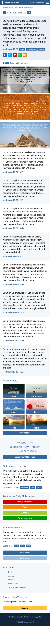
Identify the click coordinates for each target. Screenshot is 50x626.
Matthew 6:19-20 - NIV (13, 172)
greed (22, 49)
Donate (25, 608)
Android (25, 512)
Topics (32, 3)
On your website (25, 518)
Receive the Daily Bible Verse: (18, 496)
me (8, 601)
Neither (33, 451)
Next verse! (25, 552)
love (22, 546)
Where (25, 451)
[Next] (29, 12)
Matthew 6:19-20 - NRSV (13, 284)
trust (16, 546)
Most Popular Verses (17, 587)
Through (35, 447)
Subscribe (40, 3)
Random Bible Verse (13, 527)
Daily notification (25, 501)
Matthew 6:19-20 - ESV (13, 200)
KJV (6, 63)
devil (32, 488)
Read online (19, 63)
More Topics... (25, 432)
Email (25, 507)
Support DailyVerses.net (16, 597)
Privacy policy (37, 617)
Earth (31, 442)
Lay (26, 446)
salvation (24, 488)
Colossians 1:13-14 (11, 487)
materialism (31, 49)
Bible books (19, 7)
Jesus (39, 488)
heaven (41, 49)
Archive (11, 579)
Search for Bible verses (25, 457)
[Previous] (4, 12)
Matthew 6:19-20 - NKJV (13, 228)
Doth (24, 442)
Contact (27, 617)
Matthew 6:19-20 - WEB (13, 312)
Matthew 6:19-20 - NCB (13, 372)
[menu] (47, 3)
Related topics (10, 380)
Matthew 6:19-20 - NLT (13, 256)
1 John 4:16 (8, 546)
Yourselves (16, 447)
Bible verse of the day (14, 466)
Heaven (16, 451)
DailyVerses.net (8, 7)
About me (12, 617)
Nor (18, 442)
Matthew (27, 7)
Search (11, 576)
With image (25, 558)
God (28, 546)
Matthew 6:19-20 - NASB (13, 340)
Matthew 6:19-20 (10, 49)
